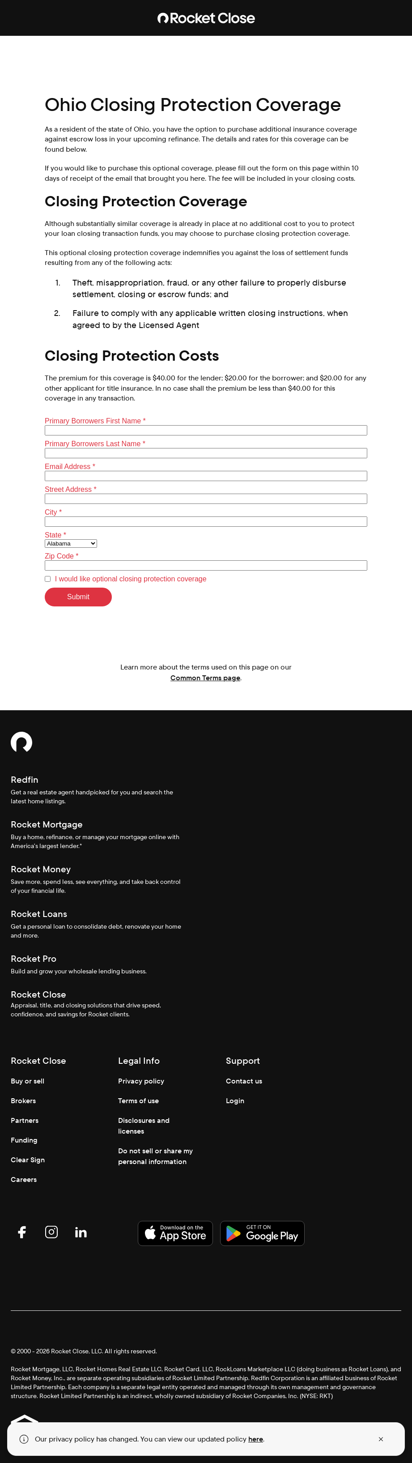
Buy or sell (27, 1081)
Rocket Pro (33, 958)
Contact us (244, 1081)
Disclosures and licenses (144, 1126)
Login (235, 1100)
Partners (24, 1120)
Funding (24, 1140)
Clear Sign (28, 1159)
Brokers (23, 1100)
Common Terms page (205, 677)
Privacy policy (141, 1081)
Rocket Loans (39, 914)
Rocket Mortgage (47, 824)
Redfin (24, 779)
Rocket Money (41, 869)
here (255, 1439)
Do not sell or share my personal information (155, 1156)
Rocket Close (38, 994)
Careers (24, 1179)
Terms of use (138, 1100)
